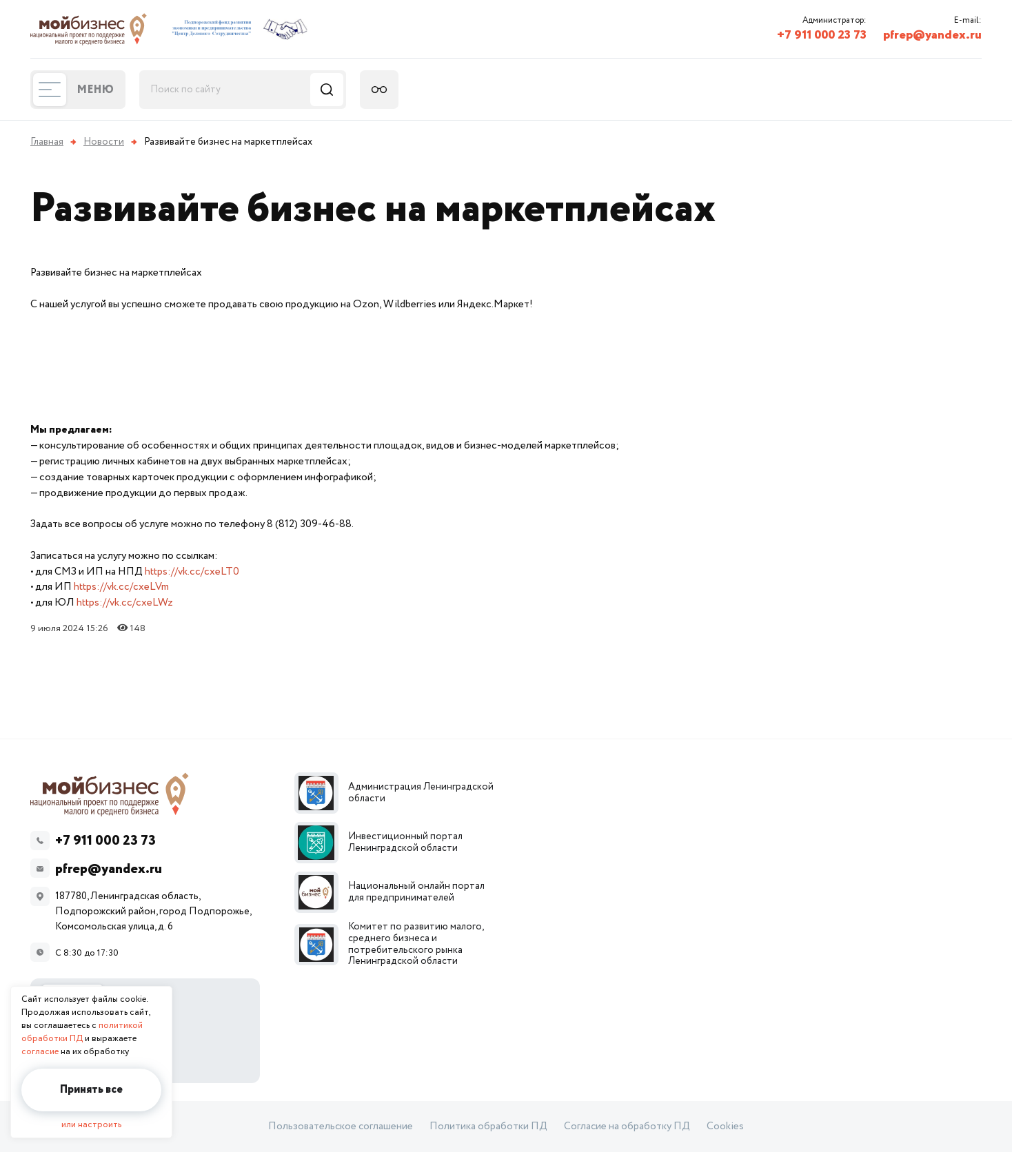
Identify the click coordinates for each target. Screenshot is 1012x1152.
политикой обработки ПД (82, 1032)
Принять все (91, 1090)
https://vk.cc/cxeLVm (121, 587)
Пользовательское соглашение (340, 1126)
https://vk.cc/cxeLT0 (192, 571)
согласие (40, 1051)
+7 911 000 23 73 (822, 35)
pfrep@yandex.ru (932, 35)
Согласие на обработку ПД (627, 1126)
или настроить (91, 1124)
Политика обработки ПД (488, 1126)
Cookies (725, 1126)
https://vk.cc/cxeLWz (125, 602)
